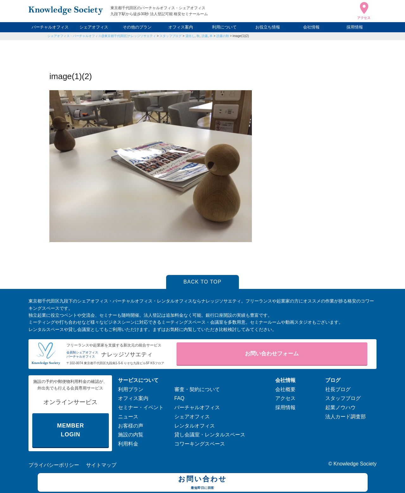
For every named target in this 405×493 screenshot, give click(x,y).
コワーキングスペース (199, 443)
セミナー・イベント (141, 407)
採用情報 (354, 27)
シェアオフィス (93, 27)
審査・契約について (197, 389)
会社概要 (285, 389)
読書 (205, 36)
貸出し (190, 36)
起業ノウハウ (340, 407)
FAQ (179, 398)
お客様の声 (130, 425)
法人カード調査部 (345, 416)
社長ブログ (338, 389)
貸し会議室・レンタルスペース (209, 434)
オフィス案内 (180, 27)
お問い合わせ (203, 483)
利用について (224, 27)
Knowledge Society (355, 463)
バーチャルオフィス (50, 27)
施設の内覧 (130, 434)
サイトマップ (101, 465)
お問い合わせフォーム (272, 354)
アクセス (285, 398)
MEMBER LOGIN (70, 430)
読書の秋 (222, 36)
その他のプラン (137, 27)
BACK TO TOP (203, 281)
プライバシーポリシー (53, 465)
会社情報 (311, 27)
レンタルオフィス (194, 425)
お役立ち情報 (267, 27)
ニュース (128, 416)
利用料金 (128, 443)
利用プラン (130, 389)
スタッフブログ (170, 36)
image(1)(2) (241, 36)
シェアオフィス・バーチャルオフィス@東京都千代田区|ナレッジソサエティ (101, 36)
